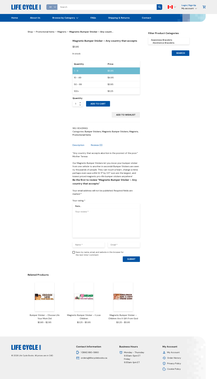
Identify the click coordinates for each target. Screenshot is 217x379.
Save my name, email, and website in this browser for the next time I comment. (100, 253)
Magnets (61, 31)
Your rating (79, 200)
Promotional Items (45, 31)
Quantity (77, 98)
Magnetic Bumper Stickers (115, 131)
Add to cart (98, 103)
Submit (131, 259)
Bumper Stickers (93, 131)
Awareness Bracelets (168, 39)
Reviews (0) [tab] (96, 145)
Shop (30, 31)
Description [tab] (78, 145)
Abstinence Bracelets (168, 42)
